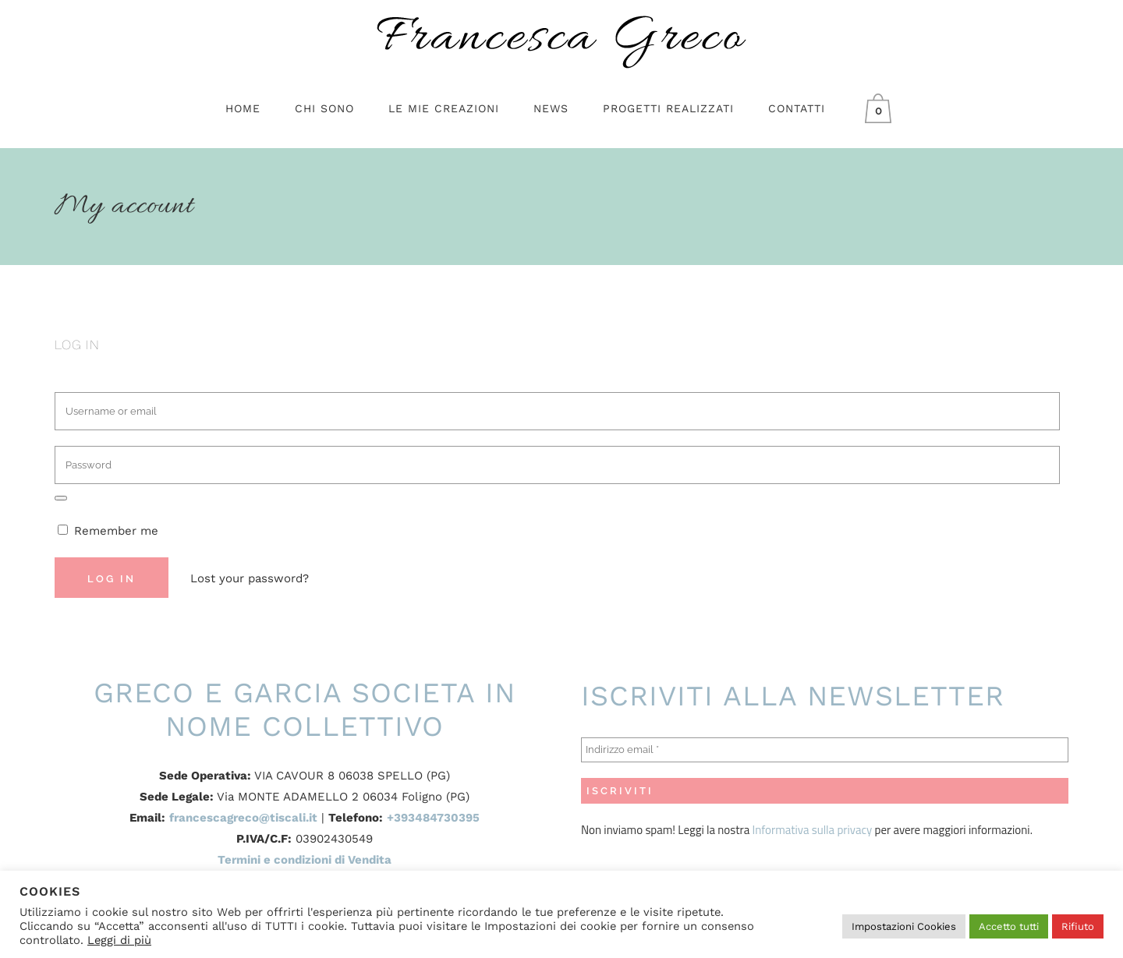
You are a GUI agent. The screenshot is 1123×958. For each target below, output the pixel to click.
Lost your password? (249, 578)
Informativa (782, 830)
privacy (853, 830)
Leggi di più (119, 940)
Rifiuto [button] (1077, 926)
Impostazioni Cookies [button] (904, 926)
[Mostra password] (61, 498)
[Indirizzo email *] (824, 749)
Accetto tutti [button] (1009, 926)
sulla (823, 830)
